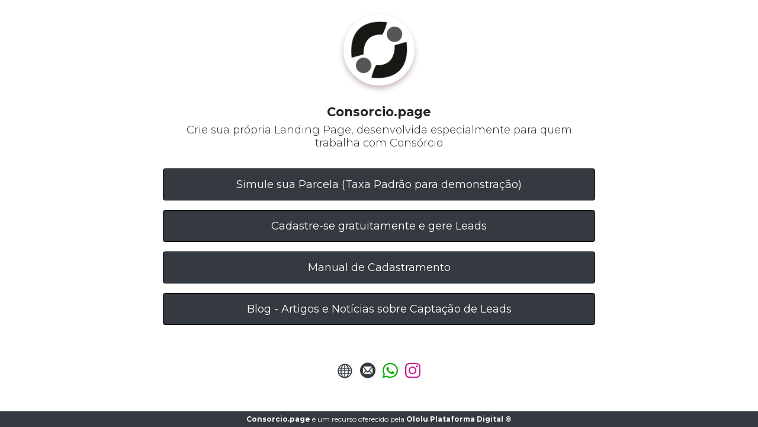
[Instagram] (412, 374)
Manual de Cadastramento (379, 267)
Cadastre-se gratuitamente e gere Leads (379, 225)
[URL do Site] (345, 374)
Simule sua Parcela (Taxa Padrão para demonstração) (379, 184)
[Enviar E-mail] (367, 374)
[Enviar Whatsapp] (390, 374)
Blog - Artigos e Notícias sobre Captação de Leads (379, 309)
